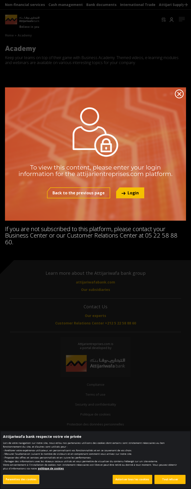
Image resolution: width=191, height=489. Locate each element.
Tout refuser (170, 482)
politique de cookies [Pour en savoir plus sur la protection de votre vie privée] (51, 471)
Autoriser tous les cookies (132, 482)
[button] (130, 192)
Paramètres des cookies (21, 482)
